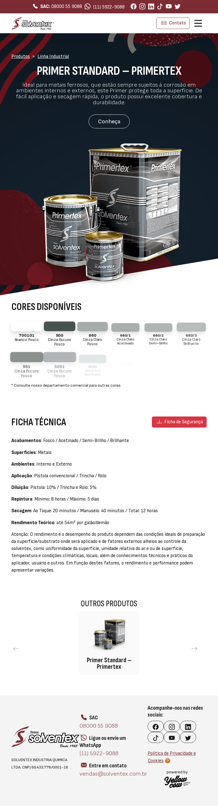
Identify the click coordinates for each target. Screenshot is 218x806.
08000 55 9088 (57, 6)
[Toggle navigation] (198, 23)
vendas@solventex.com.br (113, 773)
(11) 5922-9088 (105, 6)
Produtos (20, 56)
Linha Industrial (53, 56)
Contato (174, 23)
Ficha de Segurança (180, 422)
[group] (109, 643)
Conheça (109, 121)
